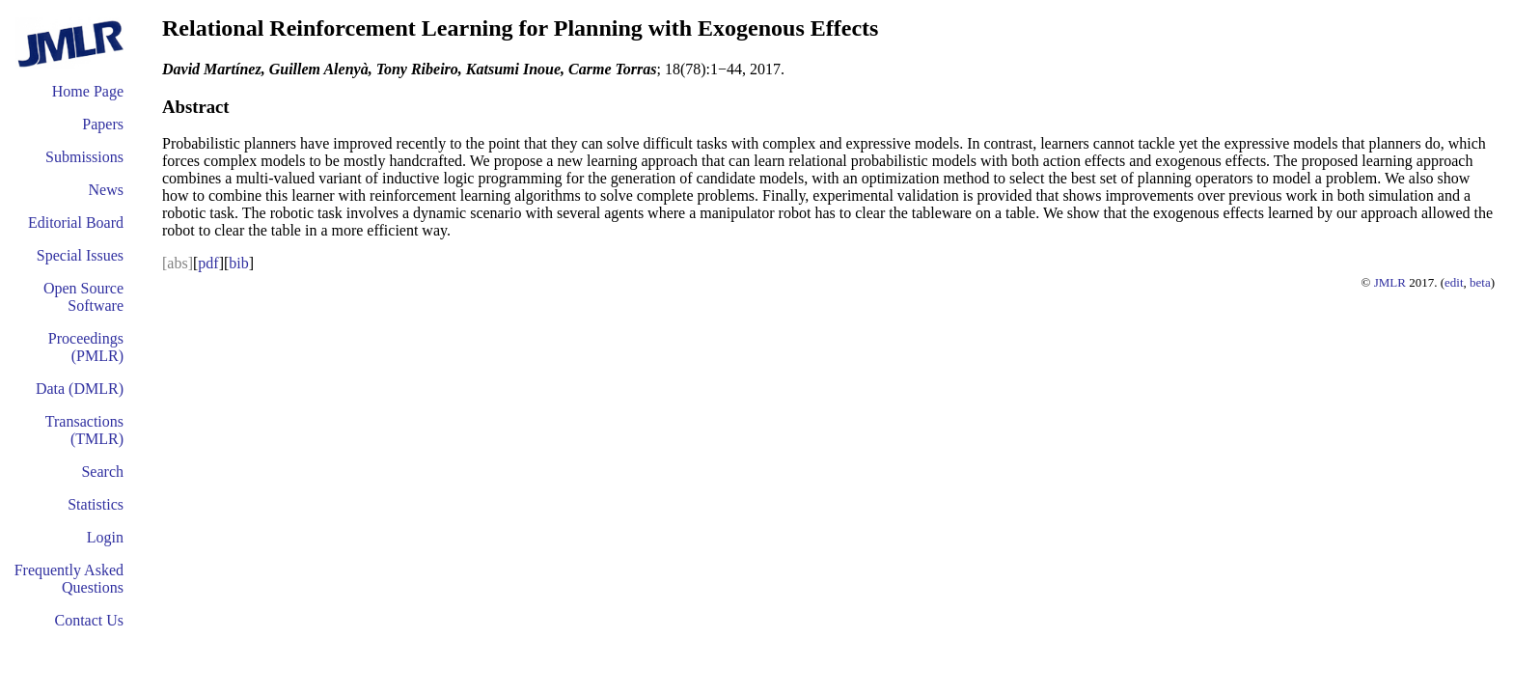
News (106, 189)
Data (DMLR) (80, 388)
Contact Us (89, 620)
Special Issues (80, 255)
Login (105, 537)
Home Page (88, 91)
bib (238, 263)
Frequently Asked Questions (69, 579)
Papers (103, 124)
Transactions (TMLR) (84, 430)
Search (102, 471)
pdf (208, 263)
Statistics (96, 504)
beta (1480, 282)
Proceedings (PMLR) (86, 347)
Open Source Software (83, 297)
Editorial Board (76, 222)
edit (1454, 282)
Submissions (84, 157)
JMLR (1390, 282)
